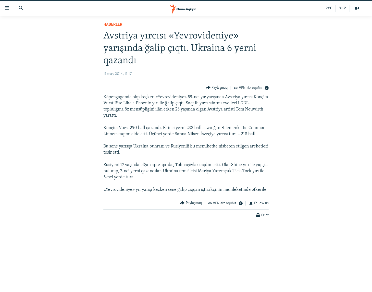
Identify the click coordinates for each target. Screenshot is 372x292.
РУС (328, 8)
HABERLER (112, 24)
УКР (342, 8)
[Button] (217, 88)
